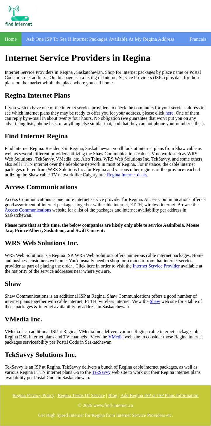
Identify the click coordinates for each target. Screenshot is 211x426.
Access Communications (28, 209)
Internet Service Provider (156, 265)
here (169, 112)
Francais (197, 39)
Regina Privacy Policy (33, 395)
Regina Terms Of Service (81, 395)
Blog (112, 395)
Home (11, 39)
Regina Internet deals (127, 174)
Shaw (155, 301)
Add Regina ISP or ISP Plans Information (159, 395)
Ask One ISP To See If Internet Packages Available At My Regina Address (100, 39)
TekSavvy (101, 372)
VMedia (115, 336)
